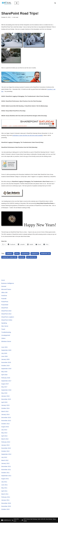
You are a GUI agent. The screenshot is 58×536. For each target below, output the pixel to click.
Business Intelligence (8, 287)
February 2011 (6, 509)
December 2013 (6, 427)
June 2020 (4, 363)
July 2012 (4, 468)
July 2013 (4, 440)
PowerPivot (36, 257)
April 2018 (4, 382)
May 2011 (4, 500)
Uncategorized (5, 342)
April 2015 (4, 411)
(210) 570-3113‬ (17, 533)
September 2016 (6, 398)
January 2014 (5, 424)
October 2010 (5, 522)
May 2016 (4, 401)
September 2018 (6, 376)
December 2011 (6, 478)
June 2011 (4, 497)
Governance (26, 257)
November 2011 (6, 481)
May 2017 (4, 395)
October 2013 (5, 433)
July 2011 (4, 494)
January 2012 (5, 474)
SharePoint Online (7, 326)
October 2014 (5, 417)
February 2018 (6, 386)
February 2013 (6, 452)
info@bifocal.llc (7, 533)
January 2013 (5, 455)
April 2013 (4, 446)
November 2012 (6, 459)
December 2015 (6, 408)
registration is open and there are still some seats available (28, 137)
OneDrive (4, 300)
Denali (18, 257)
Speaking (23, 261)
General (3, 291)
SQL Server (5, 332)
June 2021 (4, 354)
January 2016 (5, 405)
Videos (3, 345)
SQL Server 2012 (33, 261)
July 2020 (4, 360)
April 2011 (4, 503)
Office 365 (4, 297)
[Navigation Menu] (17, 3)
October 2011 (5, 484)
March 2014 (5, 420)
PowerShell (4, 310)
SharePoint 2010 (47, 257)
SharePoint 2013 (6, 319)
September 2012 (6, 465)
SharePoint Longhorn (8, 322)
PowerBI (4, 303)
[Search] (55, 3)
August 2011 (5, 490)
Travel (3, 335)
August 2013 (5, 436)
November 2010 (6, 519)
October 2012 (5, 462)
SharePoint (4, 313)
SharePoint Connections (9, 261)
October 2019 (5, 373)
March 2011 (5, 506)
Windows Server (6, 348)
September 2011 (6, 487)
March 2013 (5, 449)
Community (9, 257)
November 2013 (6, 430)
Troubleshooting (6, 338)
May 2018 (4, 379)
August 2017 (5, 392)
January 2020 (5, 366)
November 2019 (6, 370)
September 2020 (6, 357)
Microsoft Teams (6, 294)
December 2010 (6, 516)
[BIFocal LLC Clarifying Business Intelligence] (6, 3)
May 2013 (4, 443)
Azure (3, 284)
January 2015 (5, 414)
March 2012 (5, 471)
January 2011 (5, 513)
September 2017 (6, 389)
